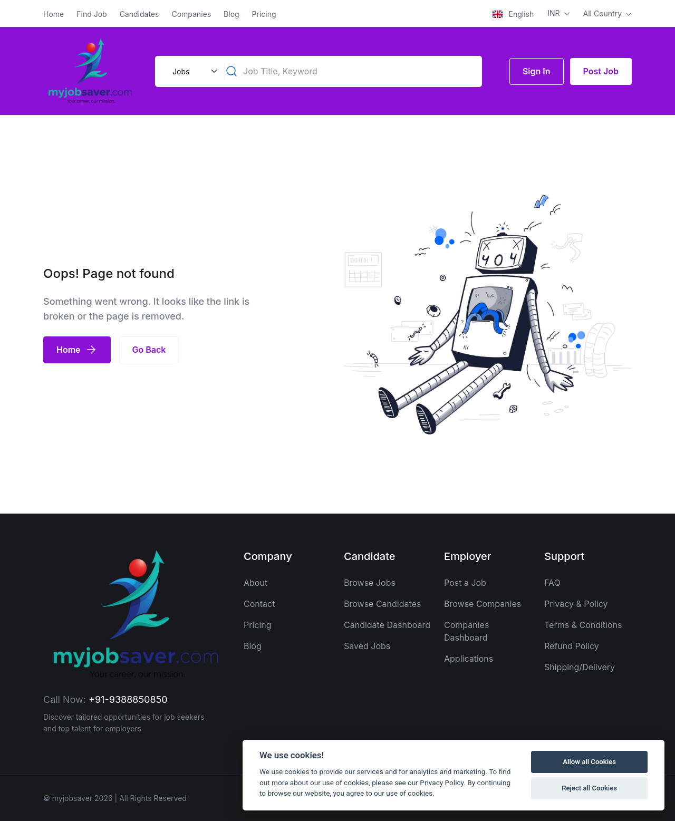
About (255, 582)
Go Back (149, 349)
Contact (259, 603)
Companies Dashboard (466, 631)
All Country (603, 13)
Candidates (139, 13)
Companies (191, 13)
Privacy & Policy (576, 603)
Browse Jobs (370, 582)
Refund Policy (571, 646)
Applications (468, 658)
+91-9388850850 (128, 699)
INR (554, 12)
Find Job (91, 13)
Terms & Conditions (583, 625)
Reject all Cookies (589, 788)
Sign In (537, 71)
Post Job (601, 71)
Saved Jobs (367, 646)
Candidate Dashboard (387, 625)
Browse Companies (482, 603)
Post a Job (465, 582)
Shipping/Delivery (579, 667)
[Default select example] (193, 71)
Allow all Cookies (589, 762)
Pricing (264, 13)
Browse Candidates (382, 603)
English (513, 13)
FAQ (552, 582)
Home (53, 13)
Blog (231, 13)
